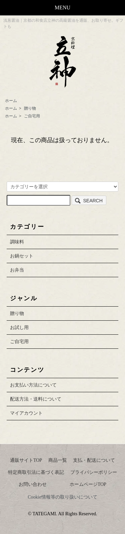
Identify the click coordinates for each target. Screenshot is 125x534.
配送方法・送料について (35, 399)
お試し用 (19, 327)
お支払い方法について (33, 385)
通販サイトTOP (26, 460)
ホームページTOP (88, 484)
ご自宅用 (32, 116)
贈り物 (30, 108)
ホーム (11, 100)
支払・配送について (94, 460)
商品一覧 (57, 460)
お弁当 (17, 270)
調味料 (17, 241)
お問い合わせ (33, 484)
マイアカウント (26, 413)
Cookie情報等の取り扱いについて (62, 497)
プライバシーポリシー (93, 472)
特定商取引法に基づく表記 (36, 472)
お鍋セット (21, 255)
